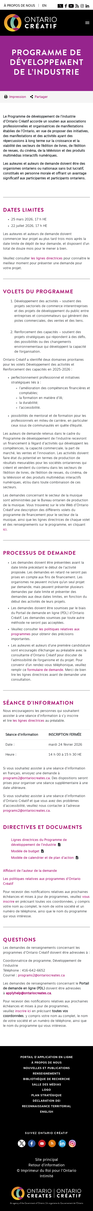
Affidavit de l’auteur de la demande (30, 870)
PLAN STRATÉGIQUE (46, 1095)
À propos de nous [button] (19, 5)
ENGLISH (46, 1111)
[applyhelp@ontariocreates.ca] (28, 993)
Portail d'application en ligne (38, 1057)
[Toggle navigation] (85, 23)
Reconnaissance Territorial (37, 1106)
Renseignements (46, 1073)
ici (4, 529)
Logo (46, 1090)
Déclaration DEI (31, 1100)
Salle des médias (46, 1084)
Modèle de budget (25, 851)
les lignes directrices (46, 258)
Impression (15, 97)
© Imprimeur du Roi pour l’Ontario (46, 1171)
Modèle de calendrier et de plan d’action (43, 857)
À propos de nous (46, 1062)
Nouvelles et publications (46, 1068)
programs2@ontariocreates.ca (26, 778)
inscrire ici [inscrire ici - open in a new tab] (23, 1011)
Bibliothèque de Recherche (36, 1079)
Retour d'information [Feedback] (47, 1165)
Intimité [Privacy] (46, 1176)
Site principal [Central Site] (46, 1160)
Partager (39, 97)
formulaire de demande (45, 670)
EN (44, 5)
